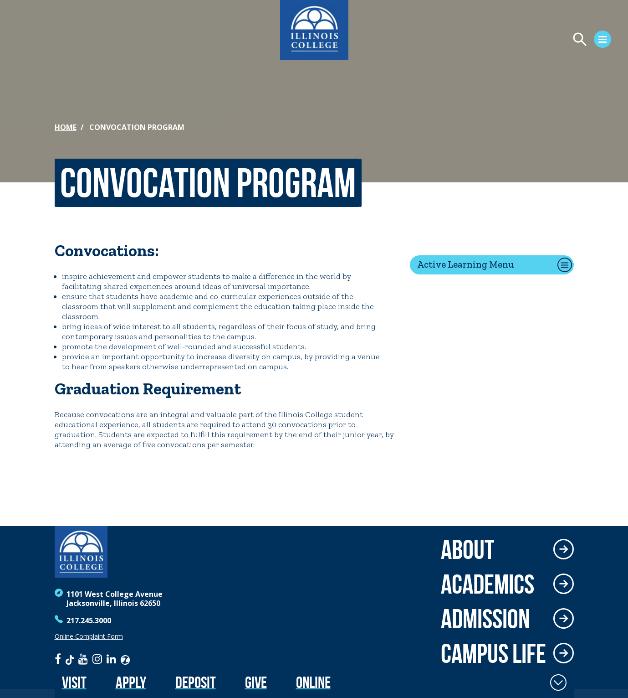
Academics (487, 584)
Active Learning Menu (465, 264)
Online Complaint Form (89, 636)
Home (66, 127)
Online (313, 682)
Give (256, 682)
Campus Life (493, 653)
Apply (131, 682)
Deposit (195, 682)
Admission (485, 618)
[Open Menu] (517, 41)
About (467, 549)
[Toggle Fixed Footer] (558, 682)
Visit (74, 682)
